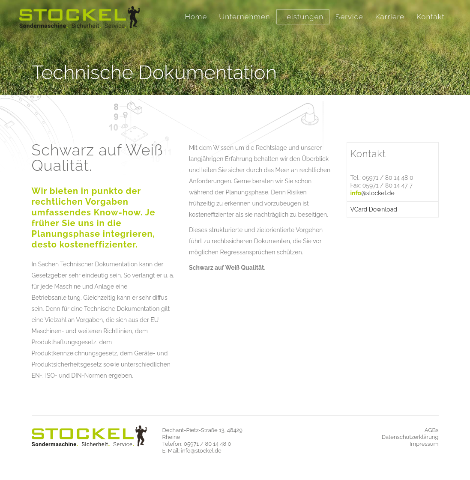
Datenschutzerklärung (410, 437)
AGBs (432, 430)
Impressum (424, 444)
